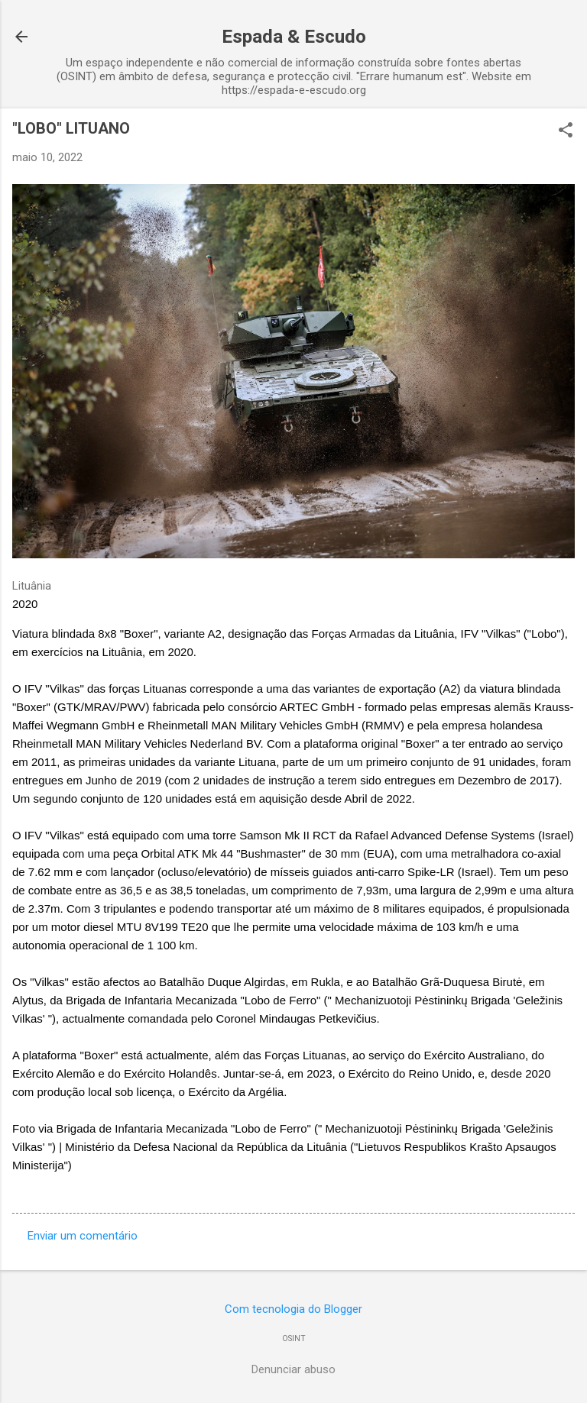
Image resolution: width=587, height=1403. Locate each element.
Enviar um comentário (83, 1236)
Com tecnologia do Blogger (293, 1309)
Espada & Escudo (294, 36)
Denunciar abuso (293, 1369)
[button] (565, 131)
